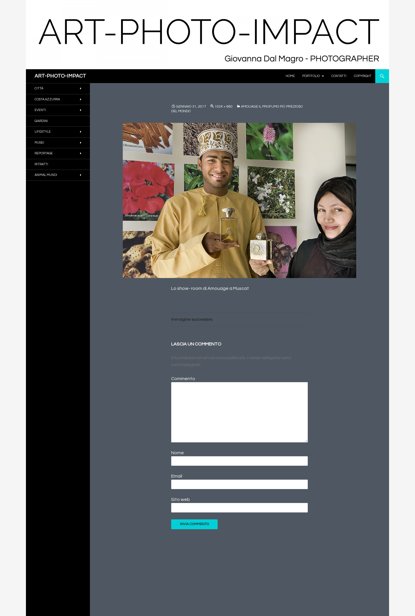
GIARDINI (41, 121)
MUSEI (39, 142)
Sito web (180, 499)
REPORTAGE (44, 153)
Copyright (362, 76)
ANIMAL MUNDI (46, 174)
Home (290, 76)
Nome (178, 452)
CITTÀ (39, 88)
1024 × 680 (224, 106)
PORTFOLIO (311, 76)
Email (178, 476)
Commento (184, 378)
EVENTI (40, 110)
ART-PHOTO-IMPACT (60, 76)
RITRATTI (41, 164)
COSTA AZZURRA (47, 99)
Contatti (338, 76)
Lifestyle (43, 131)
